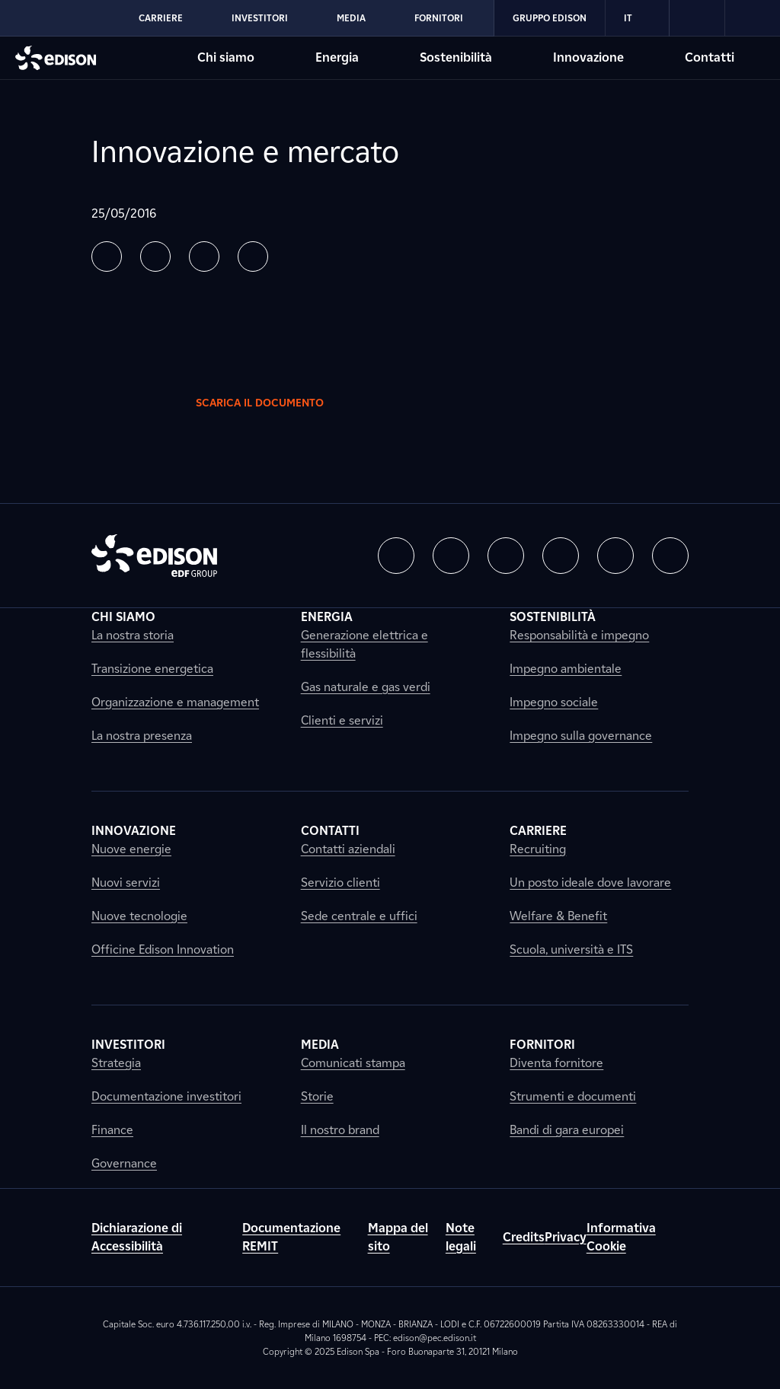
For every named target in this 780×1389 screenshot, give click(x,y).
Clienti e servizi (342, 720)
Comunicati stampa (353, 1063)
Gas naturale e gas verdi (365, 687)
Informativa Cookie (621, 1237)
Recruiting (538, 849)
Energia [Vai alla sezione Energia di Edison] (337, 57)
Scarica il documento (272, 402)
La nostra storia (132, 635)
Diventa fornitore (556, 1063)
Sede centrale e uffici (359, 916)
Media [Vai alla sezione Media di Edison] (351, 18)
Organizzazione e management (175, 702)
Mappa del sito (398, 1237)
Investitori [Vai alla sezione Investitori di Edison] (260, 18)
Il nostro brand (340, 1130)
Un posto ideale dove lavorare (590, 882)
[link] (697, 18)
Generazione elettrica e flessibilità (364, 644)
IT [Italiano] (637, 18)
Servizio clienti (340, 882)
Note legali (461, 1237)
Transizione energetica (152, 668)
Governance (124, 1163)
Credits (524, 1237)
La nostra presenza (141, 735)
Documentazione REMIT (291, 1237)
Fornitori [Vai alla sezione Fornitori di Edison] (438, 18)
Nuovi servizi (125, 882)
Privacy (566, 1237)
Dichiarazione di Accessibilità (136, 1237)
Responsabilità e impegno (579, 635)
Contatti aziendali (348, 849)
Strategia (116, 1063)
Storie (317, 1096)
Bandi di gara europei (567, 1130)
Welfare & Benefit (558, 916)
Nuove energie (131, 849)
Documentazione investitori (166, 1096)
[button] (106, 256)
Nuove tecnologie (139, 916)
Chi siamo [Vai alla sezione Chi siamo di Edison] (225, 57)
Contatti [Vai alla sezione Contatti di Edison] (709, 57)
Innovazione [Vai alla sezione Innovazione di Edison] (588, 57)
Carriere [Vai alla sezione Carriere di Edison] (161, 18)
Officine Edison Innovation (162, 949)
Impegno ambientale (566, 668)
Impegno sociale (554, 702)
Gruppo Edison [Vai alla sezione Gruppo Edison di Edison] (550, 18)
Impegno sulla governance (581, 735)
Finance (112, 1130)
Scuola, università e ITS (571, 949)
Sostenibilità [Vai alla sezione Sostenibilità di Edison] (456, 57)
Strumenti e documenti (573, 1096)
